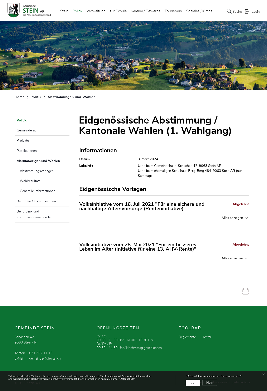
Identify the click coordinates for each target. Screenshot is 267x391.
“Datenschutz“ (127, 379)
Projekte (23, 140)
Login (256, 11)
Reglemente (187, 337)
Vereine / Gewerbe (145, 11)
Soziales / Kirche (199, 11)
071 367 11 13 (41, 353)
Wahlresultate (30, 181)
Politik (77, 11)
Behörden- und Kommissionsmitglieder (34, 214)
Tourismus (173, 11)
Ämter (207, 337)
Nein (209, 382)
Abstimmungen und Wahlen (43, 160)
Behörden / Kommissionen (36, 201)
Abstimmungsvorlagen (37, 171)
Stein (64, 11)
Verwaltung (96, 11)
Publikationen (27, 150)
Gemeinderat (26, 130)
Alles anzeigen (232, 218)
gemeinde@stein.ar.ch (45, 358)
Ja (192, 382)
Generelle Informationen (37, 191)
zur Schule (118, 11)
